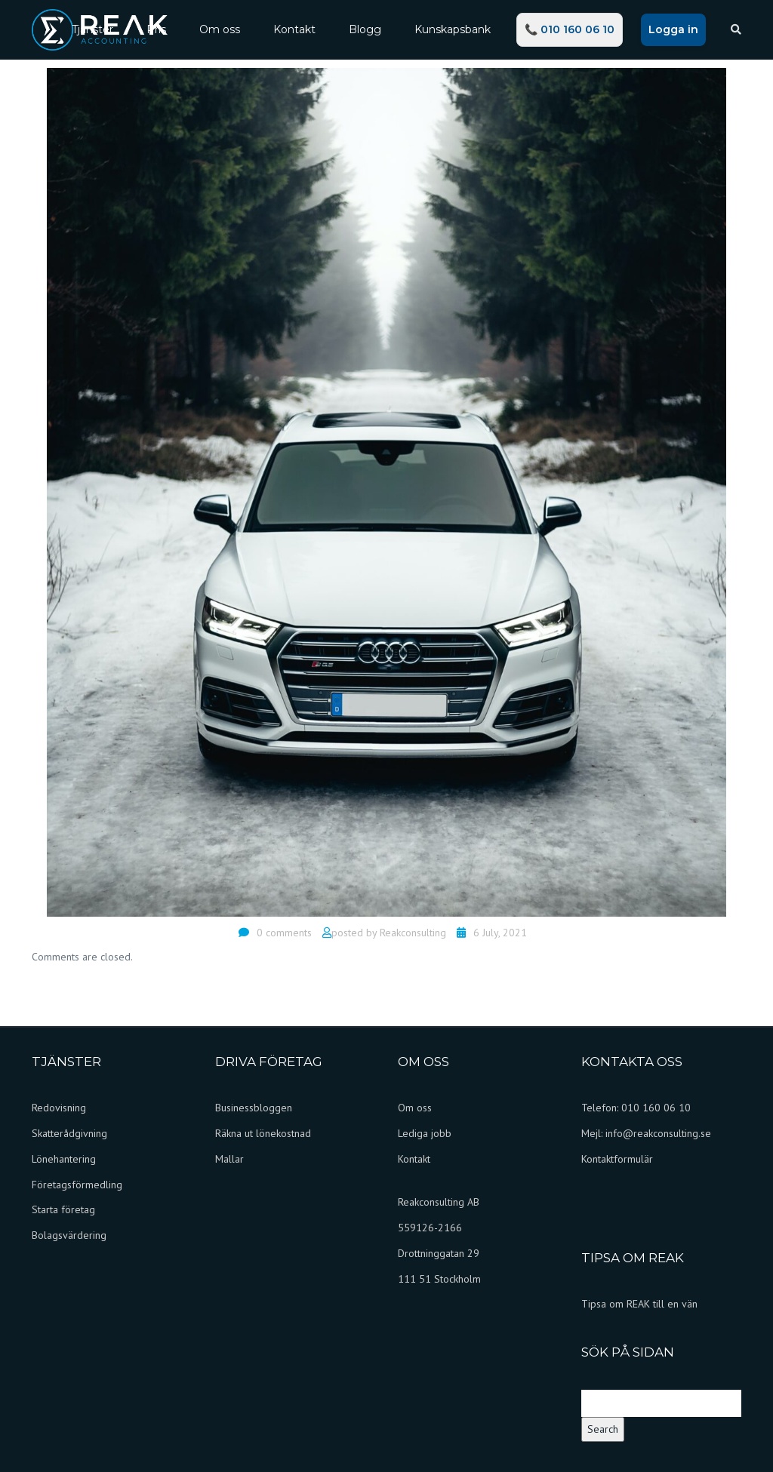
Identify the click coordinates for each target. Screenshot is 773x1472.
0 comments (284, 932)
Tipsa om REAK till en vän (639, 1304)
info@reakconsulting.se (658, 1133)
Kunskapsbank (452, 29)
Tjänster (92, 29)
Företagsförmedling (77, 1184)
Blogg (365, 29)
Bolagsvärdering (69, 1235)
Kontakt (294, 29)
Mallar (229, 1159)
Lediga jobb (424, 1133)
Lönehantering (64, 1159)
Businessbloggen (253, 1107)
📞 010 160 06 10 (569, 29)
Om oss (219, 29)
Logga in (673, 29)
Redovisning (59, 1107)
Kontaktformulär (617, 1159)
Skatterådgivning (69, 1133)
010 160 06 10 (656, 1107)
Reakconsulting (413, 932)
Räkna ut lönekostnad (263, 1133)
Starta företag (63, 1209)
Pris (156, 29)
